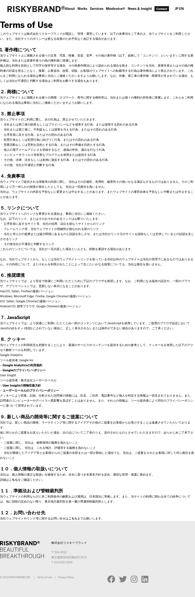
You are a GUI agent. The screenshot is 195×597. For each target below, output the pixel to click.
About (70, 9)
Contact (161, 8)
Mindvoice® (115, 9)
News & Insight (140, 9)
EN (181, 9)
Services (96, 9)
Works (82, 9)
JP (176, 9)
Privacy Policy (66, 577)
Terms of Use (44, 577)
